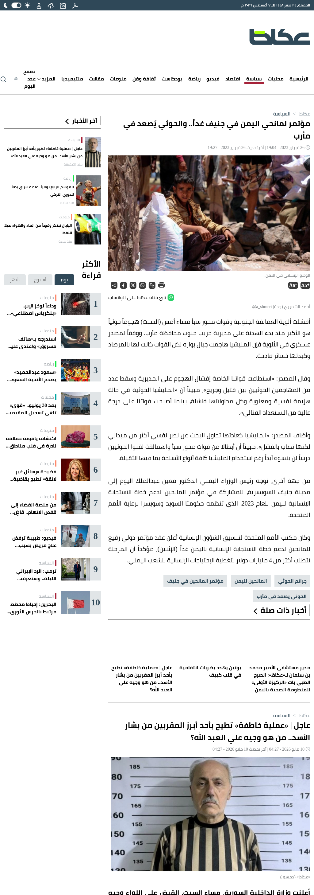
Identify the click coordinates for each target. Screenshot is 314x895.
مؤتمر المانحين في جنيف (195, 580)
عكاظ (300, 113)
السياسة (281, 113)
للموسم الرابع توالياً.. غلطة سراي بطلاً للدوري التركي (42, 190)
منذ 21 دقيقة (73, 164)
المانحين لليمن (251, 580)
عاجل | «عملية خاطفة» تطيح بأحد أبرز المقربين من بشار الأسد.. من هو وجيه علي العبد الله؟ (44, 152)
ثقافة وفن (144, 78)
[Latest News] (25, 79)
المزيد (46, 78)
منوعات (118, 78)
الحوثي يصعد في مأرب (282, 596)
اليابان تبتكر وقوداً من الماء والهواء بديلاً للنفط (38, 229)
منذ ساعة (67, 203)
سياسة (254, 78)
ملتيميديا (72, 78)
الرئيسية (298, 78)
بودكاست (172, 78)
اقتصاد (232, 78)
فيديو (213, 78)
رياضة (194, 78)
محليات (276, 78)
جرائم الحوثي (292, 580)
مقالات (96, 78)
